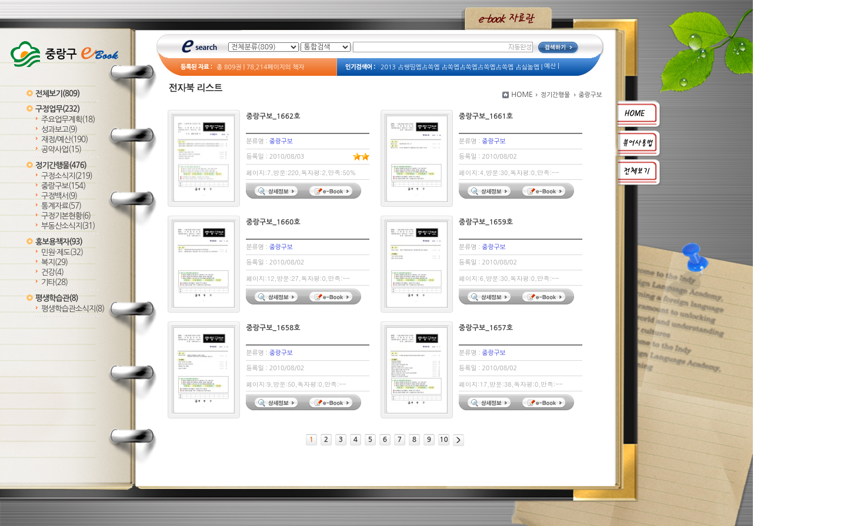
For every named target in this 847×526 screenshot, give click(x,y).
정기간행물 (60, 165)
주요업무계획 (68, 119)
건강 (52, 272)
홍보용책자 (58, 242)
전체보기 (57, 94)
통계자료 (61, 206)
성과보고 (59, 129)
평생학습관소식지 (72, 309)
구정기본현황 (66, 216)
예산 (550, 66)
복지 (54, 262)
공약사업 (61, 149)
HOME (522, 94)
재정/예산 (64, 139)
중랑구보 (63, 186)
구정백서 (59, 196)
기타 (54, 282)
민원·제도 (62, 252)
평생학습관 (56, 298)
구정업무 (57, 109)
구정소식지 (66, 176)
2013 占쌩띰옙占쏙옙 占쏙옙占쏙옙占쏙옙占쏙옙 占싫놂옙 (460, 67)
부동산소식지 (68, 226)
